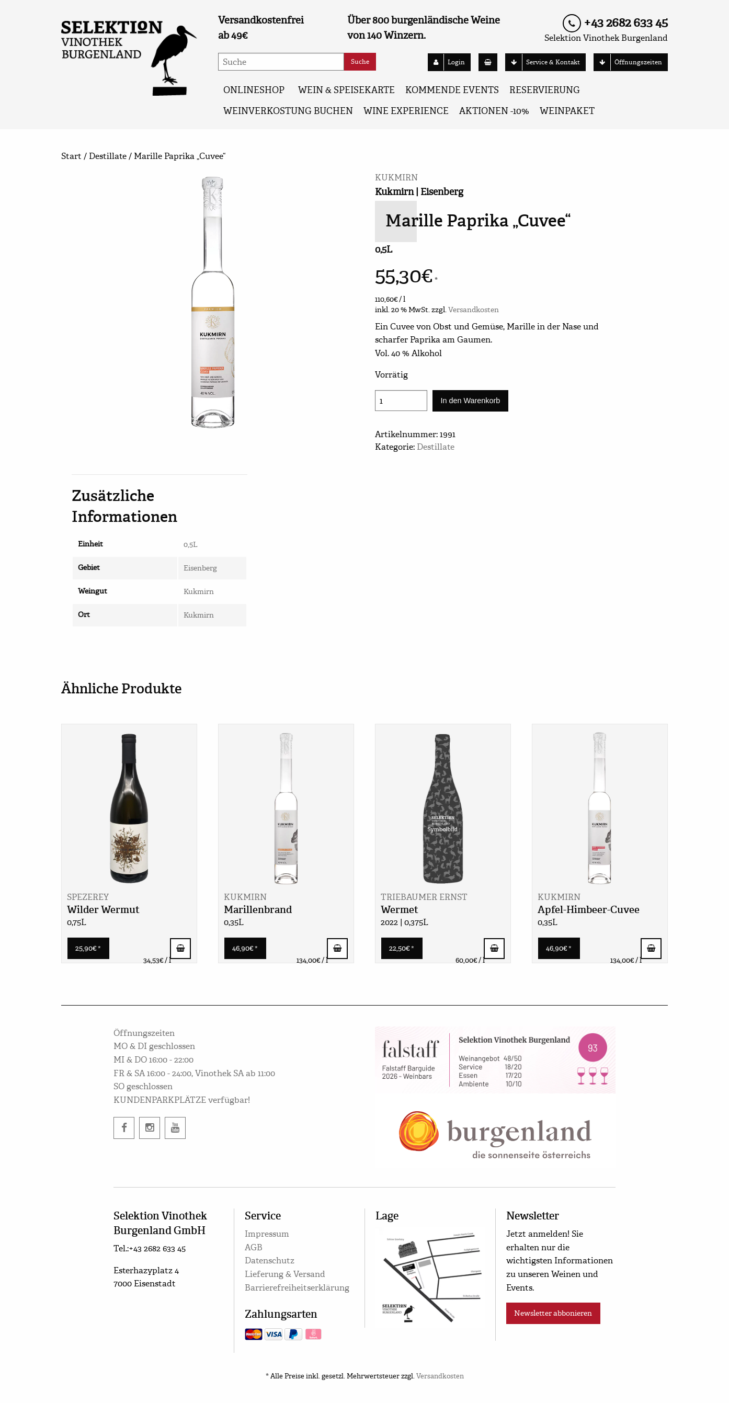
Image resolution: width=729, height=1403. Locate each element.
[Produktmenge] (401, 400)
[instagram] (149, 1128)
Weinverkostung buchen (288, 111)
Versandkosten (473, 309)
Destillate (108, 156)
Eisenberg (200, 568)
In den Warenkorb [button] (180, 948)
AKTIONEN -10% (494, 111)
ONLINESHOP (253, 90)
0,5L (191, 544)
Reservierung (544, 90)
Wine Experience (406, 111)
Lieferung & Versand (285, 1274)
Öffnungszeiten (628, 62)
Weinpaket (567, 111)
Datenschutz (269, 1260)
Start (71, 156)
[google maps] (430, 1275)
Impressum (267, 1233)
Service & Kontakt (543, 62)
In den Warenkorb (470, 400)
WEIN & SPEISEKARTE (346, 90)
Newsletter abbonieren (553, 1313)
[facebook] (123, 1128)
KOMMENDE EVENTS (452, 90)
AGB (254, 1247)
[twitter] (175, 1128)
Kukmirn (199, 591)
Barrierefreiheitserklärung (297, 1287)
